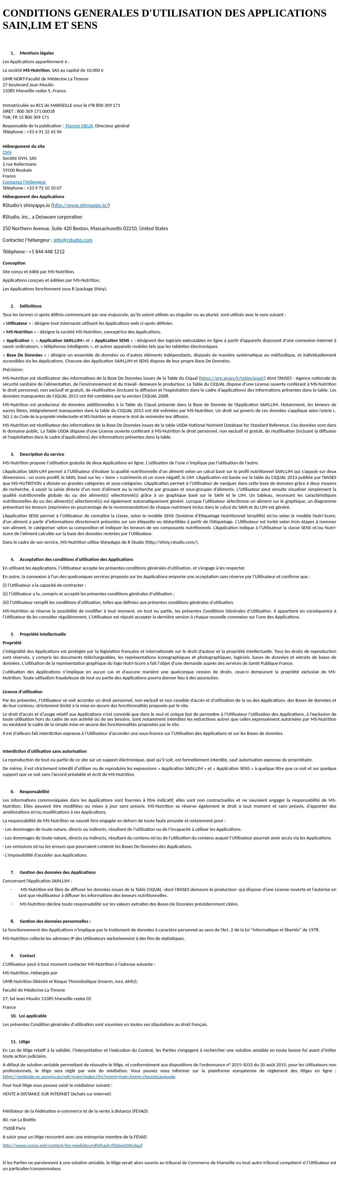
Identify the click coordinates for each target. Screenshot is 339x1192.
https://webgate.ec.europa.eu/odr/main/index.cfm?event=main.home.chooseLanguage (89, 1077)
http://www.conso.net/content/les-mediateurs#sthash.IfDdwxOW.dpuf (72, 1145)
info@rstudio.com (73, 240)
